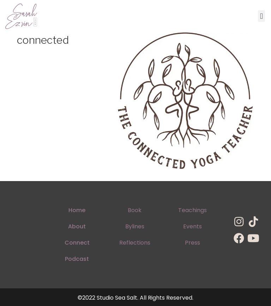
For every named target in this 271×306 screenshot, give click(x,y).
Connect (77, 243)
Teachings (192, 210)
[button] (261, 16)
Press (192, 243)
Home (76, 210)
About (77, 226)
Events (192, 226)
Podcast (77, 259)
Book (134, 210)
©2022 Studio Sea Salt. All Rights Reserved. (135, 298)
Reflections (134, 243)
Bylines (134, 226)
